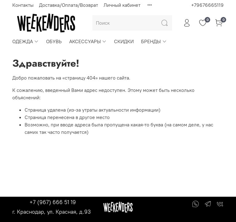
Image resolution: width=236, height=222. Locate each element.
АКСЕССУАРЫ (88, 41)
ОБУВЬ (54, 41)
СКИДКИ (124, 41)
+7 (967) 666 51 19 (53, 202)
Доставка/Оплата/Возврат (68, 5)
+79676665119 (207, 5)
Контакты (22, 5)
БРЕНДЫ (154, 41)
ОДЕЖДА (25, 41)
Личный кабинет (122, 5)
